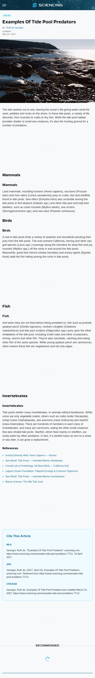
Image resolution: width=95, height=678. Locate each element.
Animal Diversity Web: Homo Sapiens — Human (30, 455)
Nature (7, 15)
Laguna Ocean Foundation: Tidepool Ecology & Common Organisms (41, 471)
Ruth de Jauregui (14, 27)
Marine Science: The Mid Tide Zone (24, 481)
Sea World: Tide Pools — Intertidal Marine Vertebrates (34, 460)
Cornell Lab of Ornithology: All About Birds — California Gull (37, 466)
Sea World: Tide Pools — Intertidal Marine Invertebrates (34, 476)
